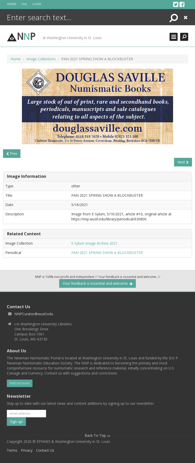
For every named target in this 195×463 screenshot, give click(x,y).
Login (36, 4)
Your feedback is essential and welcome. (97, 283)
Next (183, 162)
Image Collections (41, 58)
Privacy (26, 450)
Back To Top (97, 435)
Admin (11, 4)
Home (16, 58)
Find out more (20, 383)
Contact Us (45, 450)
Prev (11, 153)
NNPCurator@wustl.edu (33, 313)
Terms (12, 450)
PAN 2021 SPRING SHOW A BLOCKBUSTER (107, 252)
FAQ (24, 4)
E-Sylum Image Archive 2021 (94, 243)
